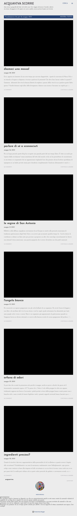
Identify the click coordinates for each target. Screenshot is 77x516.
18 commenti (8, 321)
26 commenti (8, 167)
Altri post (70, 480)
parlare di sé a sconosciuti (21, 146)
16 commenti (8, 89)
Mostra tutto (66, 17)
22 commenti (8, 398)
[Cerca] (65, 3)
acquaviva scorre (19, 3)
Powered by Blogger (38, 511)
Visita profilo (40, 494)
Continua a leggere (67, 89)
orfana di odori (13, 377)
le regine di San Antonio (19, 223)
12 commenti (8, 244)
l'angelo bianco (13, 300)
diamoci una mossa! (16, 69)
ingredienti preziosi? (17, 454)
